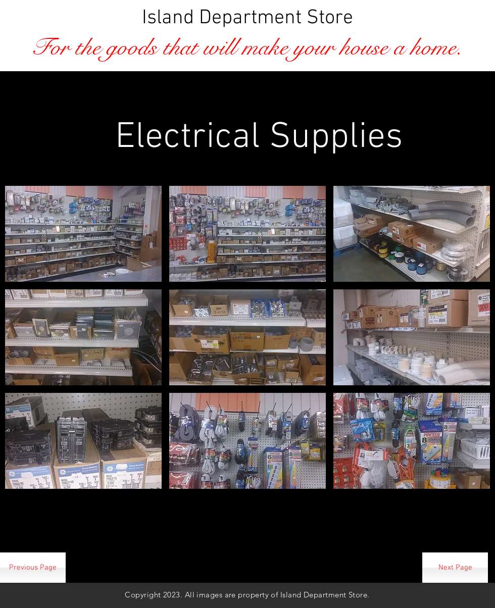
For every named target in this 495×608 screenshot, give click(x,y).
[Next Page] (455, 567)
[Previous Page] (33, 567)
